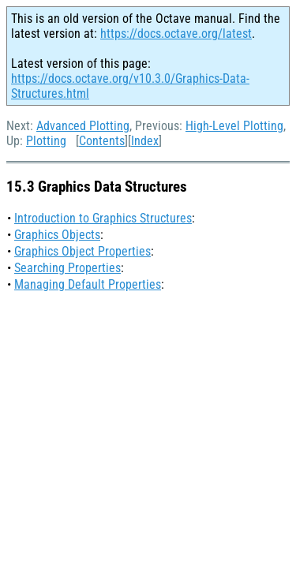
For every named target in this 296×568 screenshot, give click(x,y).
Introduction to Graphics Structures (103, 218)
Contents (102, 140)
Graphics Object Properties (82, 251)
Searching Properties (67, 267)
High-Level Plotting (234, 125)
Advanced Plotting (82, 125)
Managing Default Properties (87, 284)
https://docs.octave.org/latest (176, 33)
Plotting (46, 140)
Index (145, 140)
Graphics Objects (57, 234)
